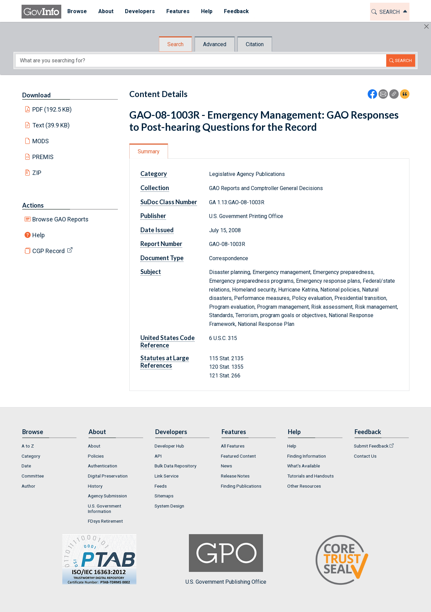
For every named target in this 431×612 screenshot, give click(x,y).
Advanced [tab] (214, 44)
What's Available (303, 465)
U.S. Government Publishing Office (226, 559)
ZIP (36, 172)
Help (38, 235)
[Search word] (201, 60)
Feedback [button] (236, 11)
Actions (33, 205)
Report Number (161, 243)
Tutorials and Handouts (310, 476)
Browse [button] (77, 11)
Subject (150, 271)
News (226, 465)
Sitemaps (164, 495)
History (95, 486)
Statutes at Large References (164, 361)
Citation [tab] (255, 44)
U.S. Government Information (104, 508)
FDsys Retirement (105, 521)
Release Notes (235, 476)
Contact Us (365, 456)
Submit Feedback (371, 446)
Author (28, 486)
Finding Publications (241, 486)
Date (26, 465)
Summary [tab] (149, 151)
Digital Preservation (108, 476)
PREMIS (43, 156)
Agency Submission (107, 495)
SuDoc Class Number (168, 202)
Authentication (102, 465)
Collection (154, 187)
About (94, 446)
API (158, 456)
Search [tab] (175, 44)
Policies (96, 456)
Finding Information (306, 456)
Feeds (161, 486)
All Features (232, 446)
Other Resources (304, 486)
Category (153, 173)
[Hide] (426, 26)
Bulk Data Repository (175, 465)
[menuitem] (76, 12)
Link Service (166, 476)
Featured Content (238, 456)
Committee (33, 476)
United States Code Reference (167, 341)
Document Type (162, 258)
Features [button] (177, 11)
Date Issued (157, 230)
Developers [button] (140, 11)
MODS (40, 141)
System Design (169, 506)
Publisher (153, 215)
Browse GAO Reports (60, 219)
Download (36, 95)
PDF (52, 109)
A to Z (28, 446)
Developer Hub (169, 446)
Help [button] (206, 11)
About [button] (105, 11)
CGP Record (48, 250)
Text (51, 125)
